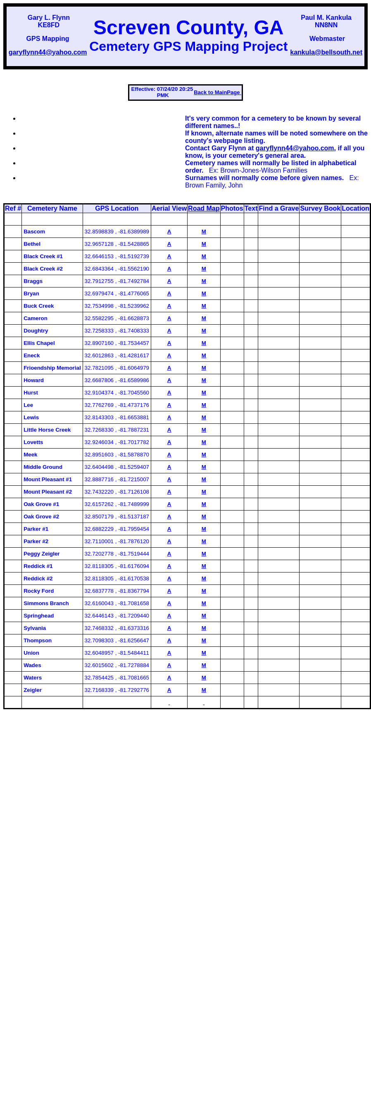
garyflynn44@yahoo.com (48, 52)
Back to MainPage (217, 92)
